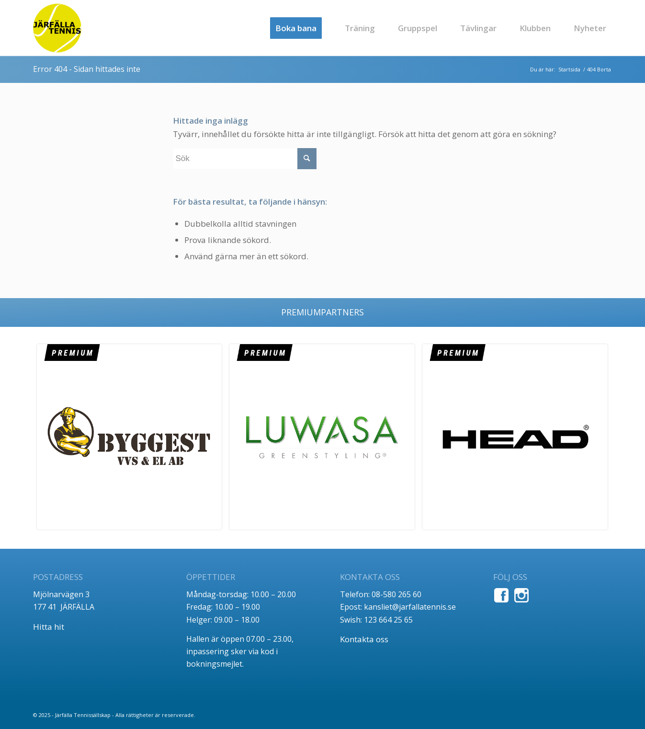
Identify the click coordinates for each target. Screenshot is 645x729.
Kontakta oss (364, 639)
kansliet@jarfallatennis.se (410, 607)
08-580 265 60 (396, 594)
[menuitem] (296, 28)
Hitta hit (48, 626)
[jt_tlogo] (57, 28)
